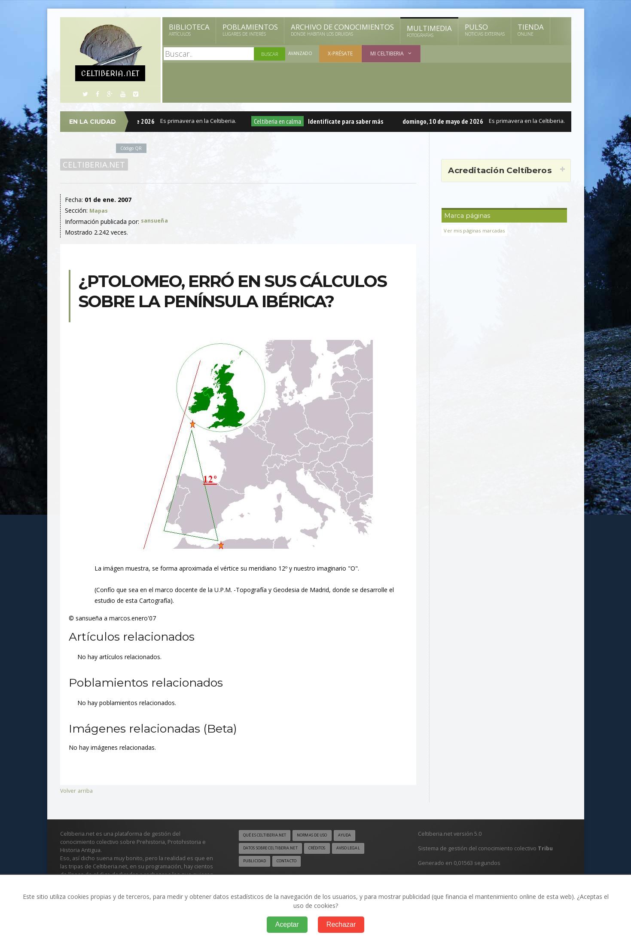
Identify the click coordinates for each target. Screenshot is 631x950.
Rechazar (341, 924)
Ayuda (360, 836)
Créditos (329, 849)
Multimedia (429, 31)
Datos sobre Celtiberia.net (275, 849)
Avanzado (301, 54)
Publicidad (256, 862)
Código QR (132, 148)
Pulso (485, 29)
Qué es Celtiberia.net (268, 836)
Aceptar (287, 924)
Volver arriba (77, 790)
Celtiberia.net (92, 164)
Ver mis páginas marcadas (477, 230)
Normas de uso (323, 836)
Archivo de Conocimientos (342, 29)
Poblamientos (250, 29)
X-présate (341, 53)
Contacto (292, 862)
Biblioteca (189, 29)
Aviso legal (364, 849)
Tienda (531, 29)
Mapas (99, 210)
